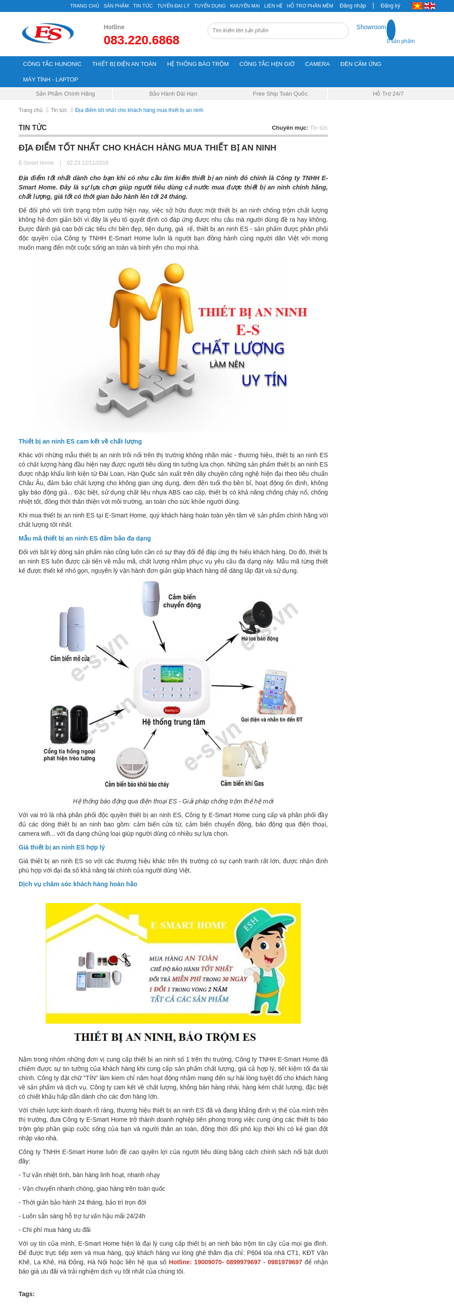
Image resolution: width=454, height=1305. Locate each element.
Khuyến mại (245, 5)
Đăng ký (390, 6)
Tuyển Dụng (210, 5)
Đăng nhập (353, 6)
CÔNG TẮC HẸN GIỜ (266, 64)
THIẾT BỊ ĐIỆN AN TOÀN (124, 64)
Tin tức (143, 5)
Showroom (371, 27)
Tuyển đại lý (173, 5)
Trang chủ (84, 5)
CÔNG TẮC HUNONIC (52, 64)
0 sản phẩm (401, 41)
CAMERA (317, 64)
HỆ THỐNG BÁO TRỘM (198, 64)
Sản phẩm (116, 5)
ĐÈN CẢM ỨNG (360, 64)
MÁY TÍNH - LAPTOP (50, 79)
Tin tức (59, 110)
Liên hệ (273, 5)
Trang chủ (31, 110)
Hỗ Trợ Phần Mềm (310, 5)
